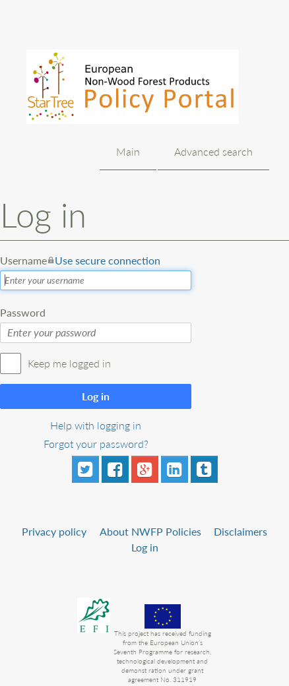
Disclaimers (240, 531)
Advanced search (213, 151)
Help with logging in (95, 425)
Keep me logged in (69, 363)
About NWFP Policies (150, 531)
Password (23, 312)
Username (80, 260)
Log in (96, 396)
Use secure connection (107, 260)
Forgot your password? (96, 443)
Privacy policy (54, 531)
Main (128, 151)
